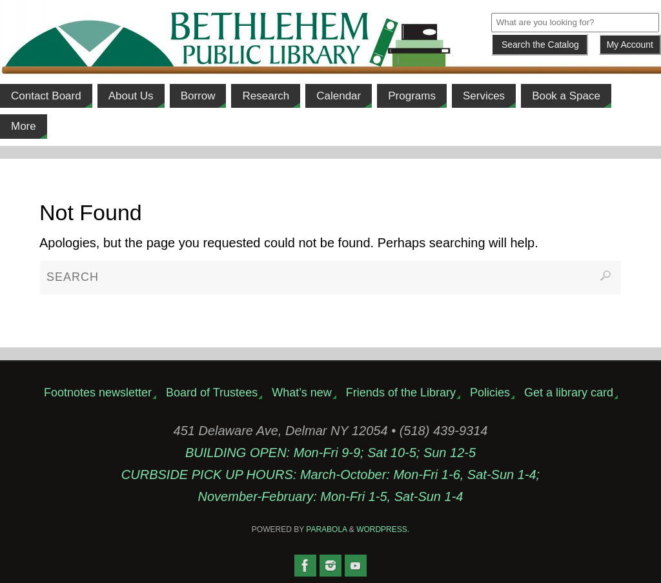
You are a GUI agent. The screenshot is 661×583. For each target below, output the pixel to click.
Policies (490, 392)
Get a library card (568, 392)
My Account (630, 44)
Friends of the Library (401, 392)
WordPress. (382, 529)
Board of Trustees (212, 392)
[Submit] (539, 45)
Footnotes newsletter (98, 392)
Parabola (326, 529)
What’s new (302, 392)
